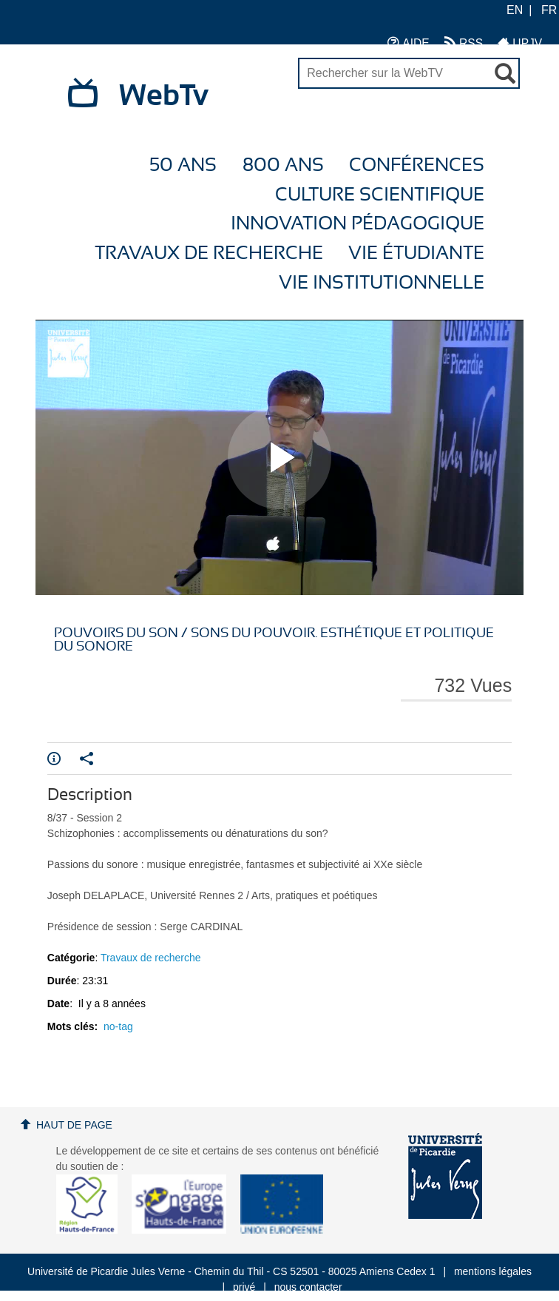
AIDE (408, 43)
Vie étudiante (416, 253)
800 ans (283, 165)
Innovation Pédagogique (357, 224)
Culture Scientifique (379, 195)
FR (549, 10)
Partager (86, 758)
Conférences (416, 165)
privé (244, 1287)
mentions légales (493, 1271)
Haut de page (74, 1125)
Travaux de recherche (209, 253)
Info (54, 758)
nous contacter (308, 1287)
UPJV (520, 43)
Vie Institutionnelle (381, 283)
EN (515, 10)
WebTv (164, 96)
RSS (463, 43)
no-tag (118, 1026)
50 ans (183, 165)
